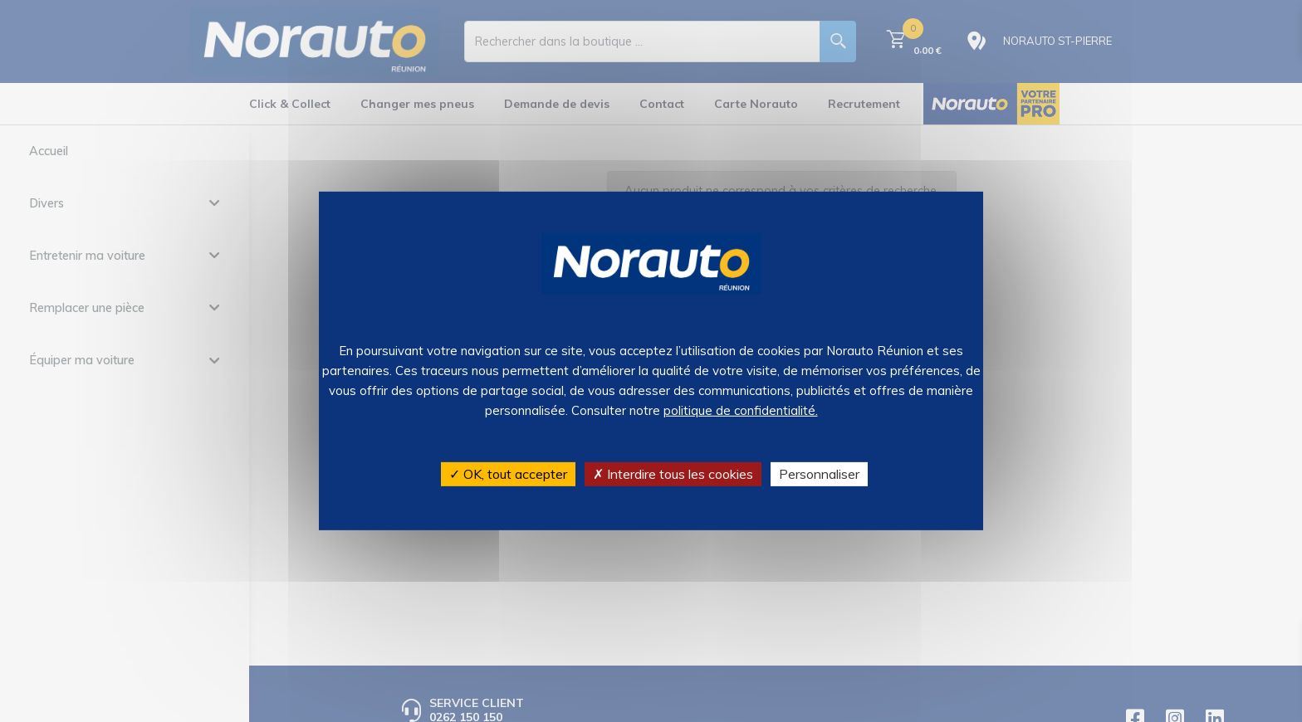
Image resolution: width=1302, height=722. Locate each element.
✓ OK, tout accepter (508, 474)
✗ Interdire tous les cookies (673, 474)
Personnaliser (819, 474)
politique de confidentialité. (740, 410)
